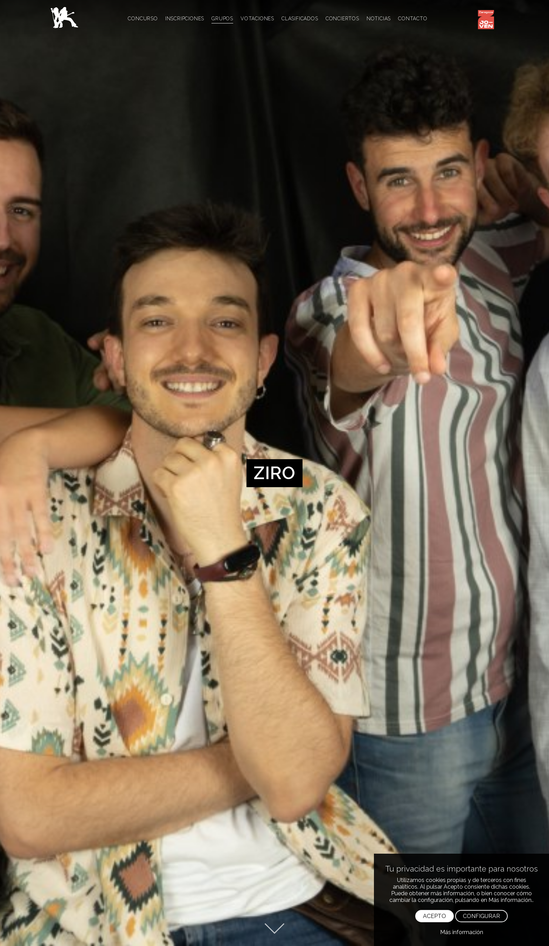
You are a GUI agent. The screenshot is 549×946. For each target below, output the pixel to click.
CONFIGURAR (481, 916)
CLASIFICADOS (300, 18)
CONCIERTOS (342, 18)
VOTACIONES (257, 18)
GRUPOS (222, 18)
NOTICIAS (379, 18)
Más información (461, 932)
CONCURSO (143, 18)
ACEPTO (434, 916)
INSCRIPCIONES (184, 18)
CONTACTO (412, 18)
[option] (274, 473)
